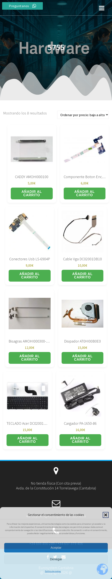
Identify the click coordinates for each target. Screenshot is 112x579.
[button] (106, 515)
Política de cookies (53, 571)
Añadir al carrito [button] (32, 193)
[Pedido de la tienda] (83, 115)
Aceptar (56, 547)
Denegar (56, 559)
